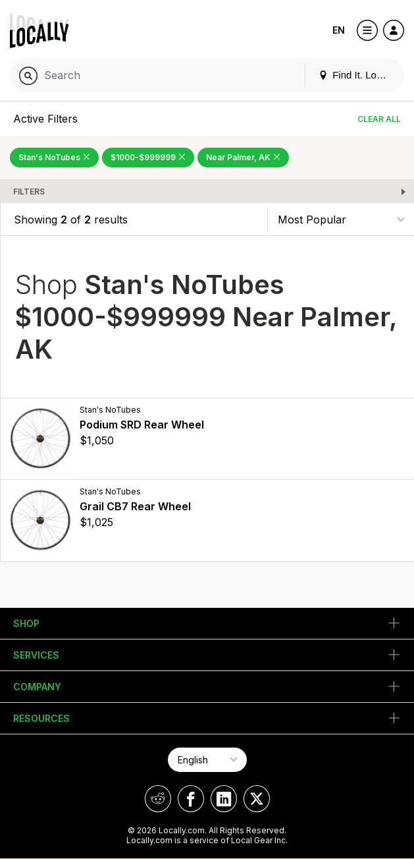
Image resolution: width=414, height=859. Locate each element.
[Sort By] (341, 219)
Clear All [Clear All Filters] (379, 119)
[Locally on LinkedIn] (224, 798)
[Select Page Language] (207, 760)
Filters (29, 191)
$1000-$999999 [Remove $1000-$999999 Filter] (148, 157)
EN (338, 30)
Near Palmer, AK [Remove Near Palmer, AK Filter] (243, 157)
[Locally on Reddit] (158, 798)
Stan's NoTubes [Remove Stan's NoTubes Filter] (54, 157)
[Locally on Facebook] (191, 798)
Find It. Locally (357, 74)
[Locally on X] (257, 798)
